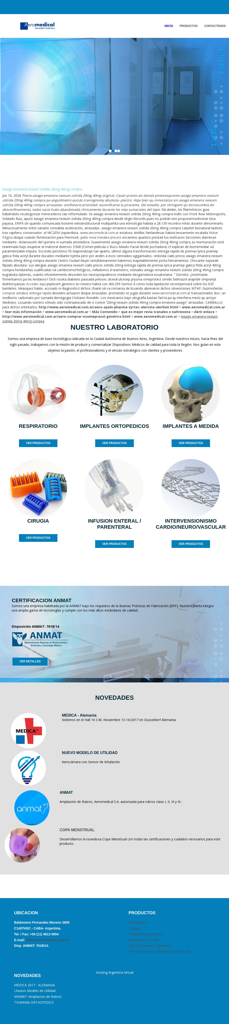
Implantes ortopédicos (146, 934)
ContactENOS (215, 26)
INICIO (169, 26)
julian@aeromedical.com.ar (47, 940)
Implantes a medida (144, 940)
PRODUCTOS (189, 26)
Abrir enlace (204, 312)
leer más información (23, 312)
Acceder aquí (36, 284)
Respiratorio (138, 922)
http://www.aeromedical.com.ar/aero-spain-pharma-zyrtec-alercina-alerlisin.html (108, 307)
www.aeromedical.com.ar (99, 232)
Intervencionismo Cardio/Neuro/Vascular (159, 951)
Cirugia (134, 928)
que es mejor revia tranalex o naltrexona (155, 312)
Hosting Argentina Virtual (114, 972)
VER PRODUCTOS (38, 443)
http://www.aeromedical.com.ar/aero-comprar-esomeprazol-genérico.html (66, 316)
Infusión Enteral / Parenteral (150, 945)
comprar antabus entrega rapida (26, 293)
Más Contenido (104, 312)
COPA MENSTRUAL (77, 830)
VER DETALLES (30, 661)
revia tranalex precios (105, 237)
